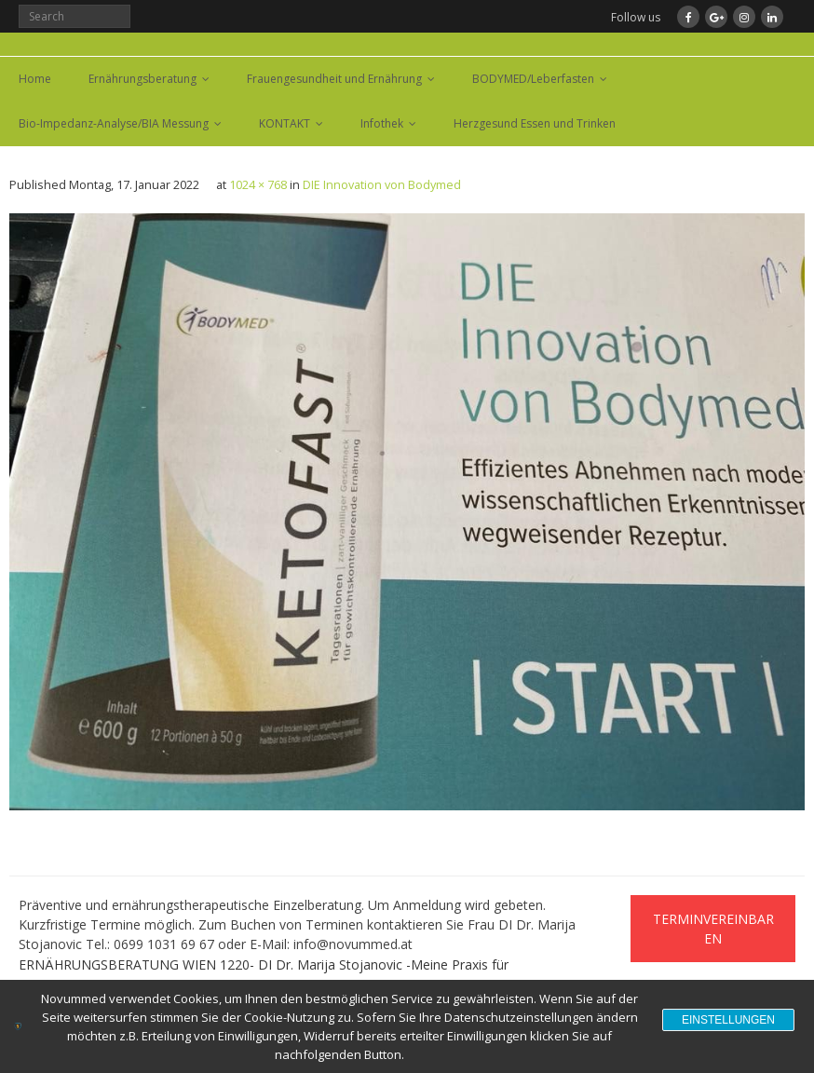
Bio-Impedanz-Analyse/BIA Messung (114, 123)
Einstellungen (728, 1019)
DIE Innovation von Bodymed (382, 185)
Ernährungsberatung (142, 79)
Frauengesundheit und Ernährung (334, 79)
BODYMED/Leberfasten (533, 79)
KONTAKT (284, 123)
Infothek (381, 123)
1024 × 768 (258, 185)
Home (35, 79)
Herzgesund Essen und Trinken (535, 123)
